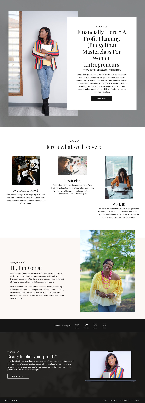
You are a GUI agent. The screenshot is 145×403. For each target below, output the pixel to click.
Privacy (113, 400)
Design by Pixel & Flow (130, 400)
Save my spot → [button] (102, 98)
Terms (104, 400)
